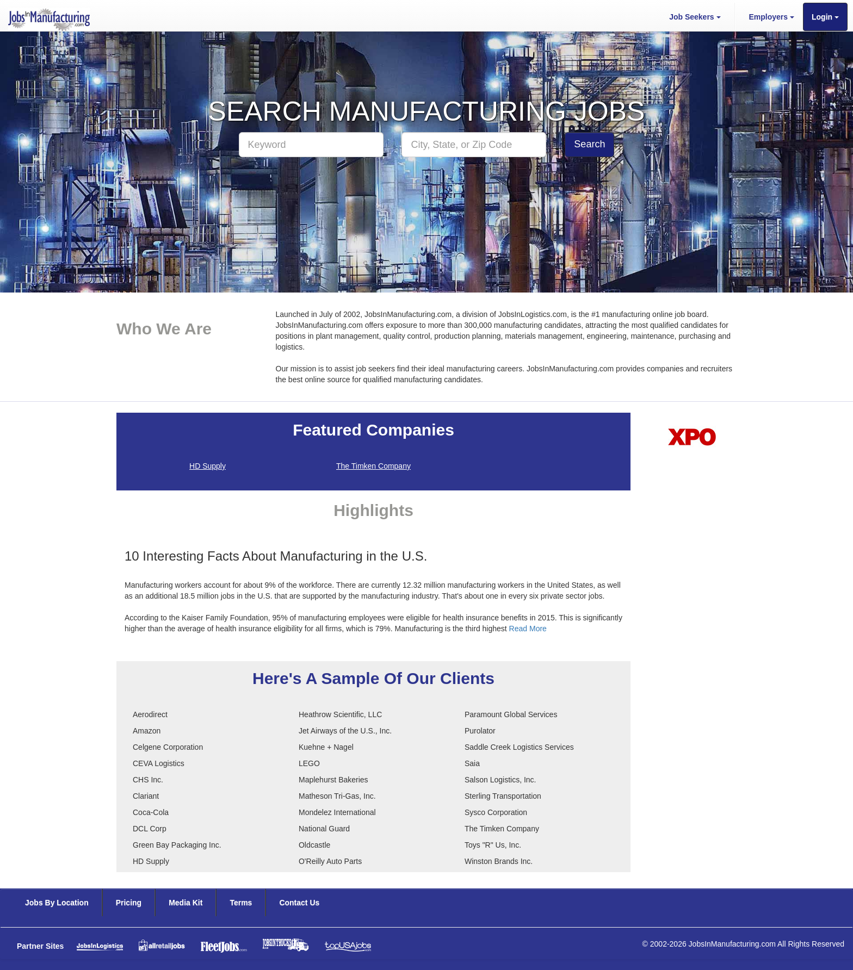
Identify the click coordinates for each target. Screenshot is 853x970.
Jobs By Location (57, 902)
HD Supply (207, 466)
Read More (528, 628)
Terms (241, 902)
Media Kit (185, 902)
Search (589, 144)
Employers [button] (771, 17)
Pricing (128, 902)
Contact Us (299, 902)
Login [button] (825, 17)
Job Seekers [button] (694, 17)
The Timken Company (373, 466)
